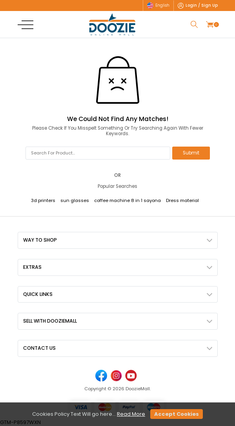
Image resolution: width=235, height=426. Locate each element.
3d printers (43, 200)
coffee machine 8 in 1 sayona (127, 200)
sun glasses (74, 200)
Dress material (182, 200)
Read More (131, 414)
